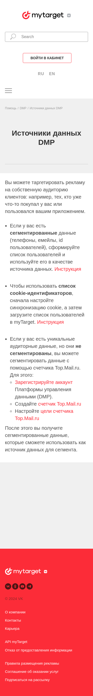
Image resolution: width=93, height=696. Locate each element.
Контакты (13, 620)
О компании (15, 612)
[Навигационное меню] (8, 91)
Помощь (10, 108)
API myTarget (16, 642)
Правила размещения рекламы (32, 663)
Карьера (12, 628)
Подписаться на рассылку (27, 680)
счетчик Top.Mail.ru (59, 404)
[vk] (8, 586)
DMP (23, 108)
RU (41, 74)
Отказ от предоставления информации (38, 650)
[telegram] (30, 586)
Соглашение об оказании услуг (32, 671)
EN (52, 74)
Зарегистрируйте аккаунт (44, 382)
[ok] (15, 586)
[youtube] (22, 586)
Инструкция (68, 269)
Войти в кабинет (47, 58)
